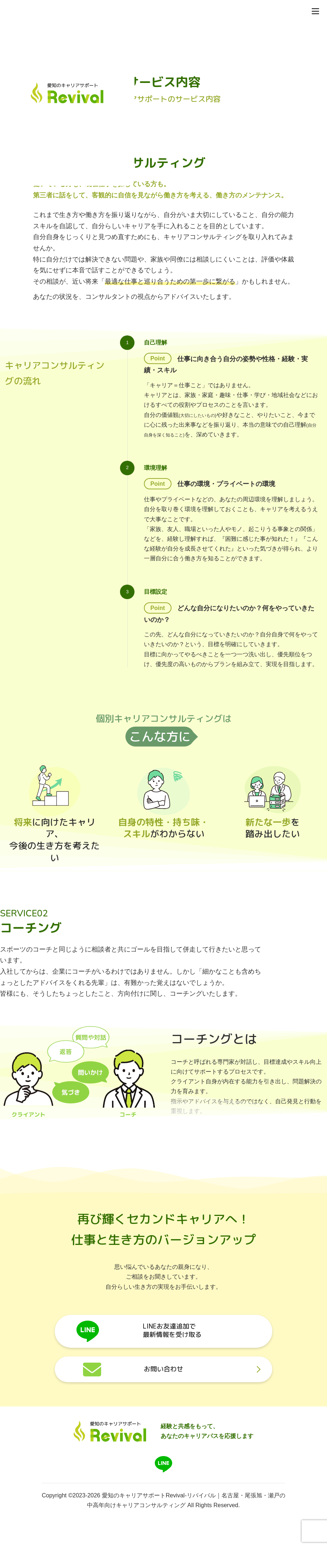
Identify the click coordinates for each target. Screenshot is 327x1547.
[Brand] (110, 1442)
